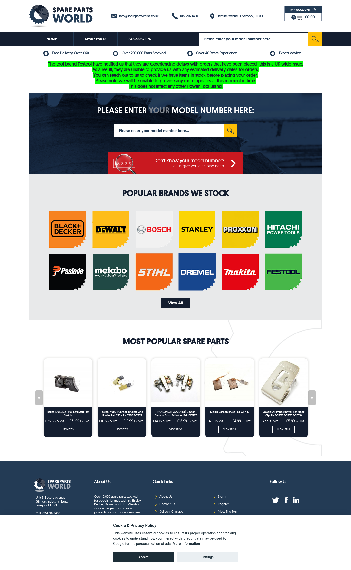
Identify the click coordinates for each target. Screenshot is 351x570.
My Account (303, 10)
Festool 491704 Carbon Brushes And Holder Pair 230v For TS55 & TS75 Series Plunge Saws (122, 413)
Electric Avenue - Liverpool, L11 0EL (236, 16)
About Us (162, 496)
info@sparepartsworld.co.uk (134, 16)
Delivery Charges (168, 511)
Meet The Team (225, 511)
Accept (143, 557)
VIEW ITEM (68, 429)
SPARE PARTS (95, 39)
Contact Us (164, 504)
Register (220, 504)
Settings (208, 557)
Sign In (219, 496)
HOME (51, 39)
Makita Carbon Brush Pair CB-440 (229, 412)
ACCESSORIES (139, 39)
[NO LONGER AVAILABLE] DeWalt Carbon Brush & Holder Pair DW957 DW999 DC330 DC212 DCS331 (176, 413)
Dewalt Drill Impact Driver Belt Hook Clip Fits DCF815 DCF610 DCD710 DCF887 (283, 413)
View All (175, 302)
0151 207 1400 (185, 16)
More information (186, 544)
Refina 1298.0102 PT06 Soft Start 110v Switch (68, 413)
